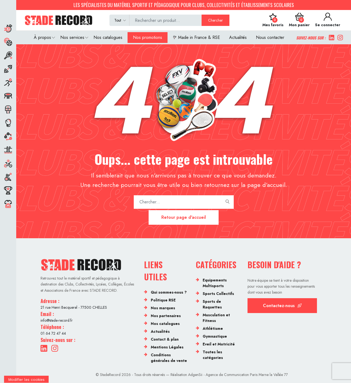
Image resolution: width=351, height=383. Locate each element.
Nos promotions (147, 37)
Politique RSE (163, 300)
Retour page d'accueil (183, 217)
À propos (42, 37)
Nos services (72, 37)
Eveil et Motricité (219, 344)
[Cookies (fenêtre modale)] (26, 379)
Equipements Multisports (215, 282)
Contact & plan (165, 339)
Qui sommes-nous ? (169, 292)
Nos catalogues (107, 37)
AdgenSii (195, 374)
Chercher (215, 20)
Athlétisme (213, 328)
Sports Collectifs (218, 293)
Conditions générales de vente (169, 357)
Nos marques (163, 308)
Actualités (238, 37)
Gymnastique (215, 336)
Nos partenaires (166, 315)
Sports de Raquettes (212, 304)
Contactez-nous (282, 306)
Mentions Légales (167, 347)
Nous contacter (270, 37)
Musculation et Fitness (216, 317)
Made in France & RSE (196, 37)
